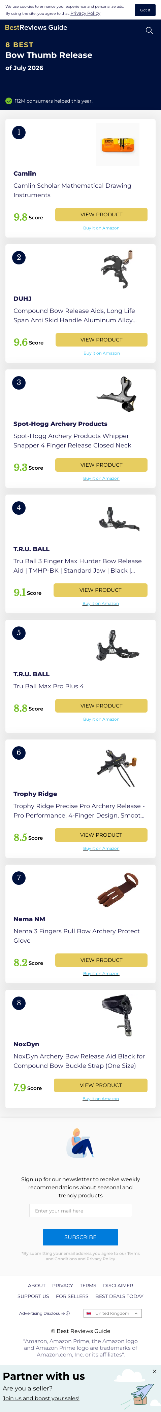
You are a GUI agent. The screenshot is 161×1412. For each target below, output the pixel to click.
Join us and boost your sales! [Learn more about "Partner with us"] (41, 1398)
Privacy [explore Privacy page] (62, 1285)
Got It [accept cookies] (145, 10)
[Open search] (149, 30)
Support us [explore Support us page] (33, 1296)
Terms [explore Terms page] (88, 1285)
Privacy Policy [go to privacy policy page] (85, 13)
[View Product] (80, 178)
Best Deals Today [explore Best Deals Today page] (119, 1296)
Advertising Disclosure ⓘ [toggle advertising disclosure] (44, 1313)
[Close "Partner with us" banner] (154, 1371)
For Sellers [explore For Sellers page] (72, 1296)
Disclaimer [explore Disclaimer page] (118, 1285)
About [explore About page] (36, 1285)
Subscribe (80, 1237)
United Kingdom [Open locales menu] (112, 1313)
